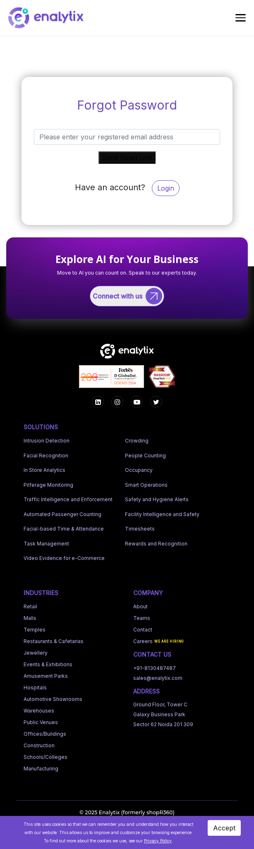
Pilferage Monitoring (48, 483)
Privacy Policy (158, 840)
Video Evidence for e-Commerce (64, 557)
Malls (30, 616)
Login (165, 188)
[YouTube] (136, 400)
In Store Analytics (44, 469)
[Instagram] (117, 400)
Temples (35, 628)
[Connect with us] (127, 295)
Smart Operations (146, 483)
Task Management (46, 542)
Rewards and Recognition (156, 542)
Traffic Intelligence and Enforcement (68, 498)
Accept (224, 828)
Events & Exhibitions (48, 663)
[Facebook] (97, 400)
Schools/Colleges (45, 755)
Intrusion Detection (46, 439)
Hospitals (35, 686)
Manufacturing (41, 767)
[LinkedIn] (156, 400)
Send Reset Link (127, 157)
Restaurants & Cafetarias (54, 639)
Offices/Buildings (45, 732)
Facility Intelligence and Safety (162, 512)
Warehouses (39, 709)
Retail (30, 605)
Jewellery (36, 651)
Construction (39, 744)
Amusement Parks (46, 674)
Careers (143, 639)
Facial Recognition (46, 454)
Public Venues (41, 720)
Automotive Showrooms (53, 697)
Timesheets (140, 527)
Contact (142, 628)
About (140, 605)
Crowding (137, 439)
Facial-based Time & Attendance (64, 527)
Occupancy (139, 469)
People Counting (145, 454)
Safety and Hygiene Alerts (157, 498)
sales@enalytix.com (157, 676)
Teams (141, 616)
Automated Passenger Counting (62, 512)
